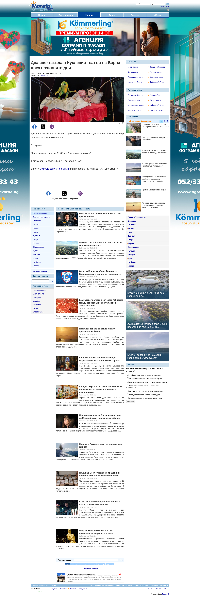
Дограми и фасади (135, 95)
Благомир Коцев (39, 290)
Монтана (72, 589)
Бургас (54, 589)
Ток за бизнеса (154, 72)
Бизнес (36, 228)
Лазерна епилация (135, 77)
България (37, 221)
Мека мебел (132, 67)
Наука (35, 232)
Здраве (36, 243)
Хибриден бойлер (156, 82)
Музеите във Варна (135, 105)
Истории (36, 255)
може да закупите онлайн (54, 168)
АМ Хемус (37, 305)
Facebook (165, 594)
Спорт (35, 240)
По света (36, 225)
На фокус (36, 262)
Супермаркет (132, 72)
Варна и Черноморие (41, 217)
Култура (36, 251)
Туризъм (36, 236)
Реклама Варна (155, 95)
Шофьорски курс (155, 77)
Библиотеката (38, 294)
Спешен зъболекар (156, 67)
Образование (38, 247)
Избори (36, 266)
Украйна (36, 301)
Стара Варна (38, 312)
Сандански (82, 589)
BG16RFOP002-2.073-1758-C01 (158, 589)
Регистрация (165, 6)
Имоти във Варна (134, 82)
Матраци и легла (134, 110)
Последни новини (40, 213)
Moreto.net (44, 76)
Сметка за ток (154, 100)
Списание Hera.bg (156, 110)
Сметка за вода (133, 100)
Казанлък (63, 589)
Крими (35, 258)
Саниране (37, 297)
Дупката (36, 308)
